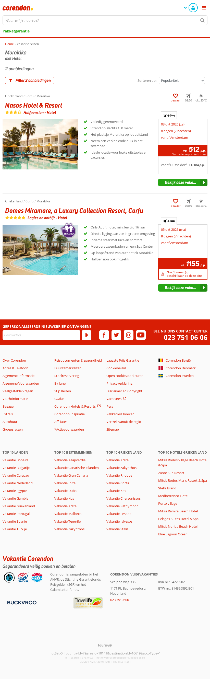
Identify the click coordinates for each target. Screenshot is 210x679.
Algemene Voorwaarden (21, 383)
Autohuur (10, 421)
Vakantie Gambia (15, 498)
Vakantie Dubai (65, 490)
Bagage (8, 406)
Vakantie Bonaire (15, 460)
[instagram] (128, 335)
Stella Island (167, 488)
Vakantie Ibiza (65, 483)
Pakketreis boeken (120, 414)
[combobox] (105, 20)
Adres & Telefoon (15, 368)
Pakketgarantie (16, 31)
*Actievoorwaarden (69, 429)
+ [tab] (169, 115)
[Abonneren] (86, 335)
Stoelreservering (66, 375)
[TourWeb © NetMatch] (105, 645)
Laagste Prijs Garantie (122, 360)
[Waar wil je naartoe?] (105, 20)
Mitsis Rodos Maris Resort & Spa (182, 480)
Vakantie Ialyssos (119, 521)
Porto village (167, 503)
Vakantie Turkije (15, 529)
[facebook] (104, 335)
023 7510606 (119, 599)
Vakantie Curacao (16, 475)
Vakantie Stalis (117, 529)
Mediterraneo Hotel (173, 495)
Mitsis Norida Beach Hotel (177, 526)
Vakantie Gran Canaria (71, 475)
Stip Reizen (62, 391)
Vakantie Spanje (15, 521)
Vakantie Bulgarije (16, 467)
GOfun (59, 398)
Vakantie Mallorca (67, 513)
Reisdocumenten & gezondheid (78, 360)
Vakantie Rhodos (119, 475)
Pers (109, 406)
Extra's (8, 414)
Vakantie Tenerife (67, 521)
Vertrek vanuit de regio (123, 421)
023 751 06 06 (185, 337)
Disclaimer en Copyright (124, 391)
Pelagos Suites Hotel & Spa (178, 518)
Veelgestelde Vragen (18, 391)
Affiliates (60, 421)
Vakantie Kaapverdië (69, 460)
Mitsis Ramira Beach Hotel (178, 511)
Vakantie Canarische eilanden (76, 467)
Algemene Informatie (18, 375)
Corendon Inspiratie (69, 414)
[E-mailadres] (41, 335)
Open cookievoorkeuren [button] (124, 375)
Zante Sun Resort (171, 472)
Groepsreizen (13, 429)
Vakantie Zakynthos (69, 529)
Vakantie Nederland (18, 483)
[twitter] (116, 335)
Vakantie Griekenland (19, 506)
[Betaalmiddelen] (21, 602)
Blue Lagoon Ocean (173, 534)
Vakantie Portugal (16, 513)
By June (60, 383)
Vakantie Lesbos (118, 513)
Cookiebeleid (116, 368)
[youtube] (141, 335)
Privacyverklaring (119, 383)
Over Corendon (14, 360)
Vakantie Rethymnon (122, 506)
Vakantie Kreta (65, 506)
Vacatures (113, 398)
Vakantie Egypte (15, 490)
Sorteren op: (147, 80)
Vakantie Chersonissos (123, 498)
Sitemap (112, 429)
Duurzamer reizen (67, 368)
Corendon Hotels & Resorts (75, 406)
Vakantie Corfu (117, 483)
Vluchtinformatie (15, 398)
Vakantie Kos (64, 498)
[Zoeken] (202, 20)
